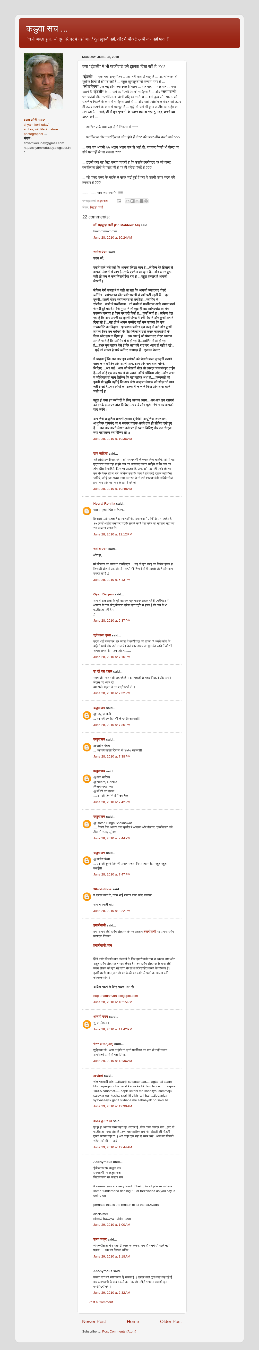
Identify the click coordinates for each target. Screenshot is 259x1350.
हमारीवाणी (99, 925)
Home (133, 1321)
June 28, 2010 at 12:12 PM (112, 534)
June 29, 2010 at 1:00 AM (111, 1224)
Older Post (171, 1321)
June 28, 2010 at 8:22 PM (111, 911)
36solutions (102, 889)
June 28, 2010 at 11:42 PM (112, 1029)
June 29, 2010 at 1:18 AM (111, 1256)
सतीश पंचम (100, 252)
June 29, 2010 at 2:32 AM (111, 1292)
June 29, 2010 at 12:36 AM (112, 1061)
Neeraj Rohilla (104, 503)
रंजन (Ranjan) (103, 1044)
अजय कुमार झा (102, 1121)
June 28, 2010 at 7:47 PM (111, 874)
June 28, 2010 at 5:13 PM (111, 580)
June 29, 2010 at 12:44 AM (112, 1147)
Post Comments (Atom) (119, 1331)
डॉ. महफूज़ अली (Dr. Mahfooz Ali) (116, 225)
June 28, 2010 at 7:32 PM (111, 693)
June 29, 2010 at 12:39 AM (112, 1106)
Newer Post (94, 1321)
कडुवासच (99, 708)
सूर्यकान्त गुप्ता (102, 635)
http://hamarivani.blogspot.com (115, 996)
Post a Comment (100, 1302)
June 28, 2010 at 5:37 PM (111, 620)
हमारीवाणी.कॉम (102, 945)
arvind (98, 1075)
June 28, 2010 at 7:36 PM (111, 725)
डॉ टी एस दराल (102, 671)
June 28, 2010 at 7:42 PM (111, 802)
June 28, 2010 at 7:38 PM (111, 756)
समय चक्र (100, 1239)
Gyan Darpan (103, 594)
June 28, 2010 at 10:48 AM (112, 489)
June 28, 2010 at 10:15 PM (112, 1002)
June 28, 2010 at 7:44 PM (111, 838)
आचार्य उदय (100, 1016)
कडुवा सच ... (47, 28)
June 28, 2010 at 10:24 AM (112, 237)
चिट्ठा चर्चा (96, 207)
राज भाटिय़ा (100, 453)
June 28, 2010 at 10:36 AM (112, 439)
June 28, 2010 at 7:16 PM (111, 657)
